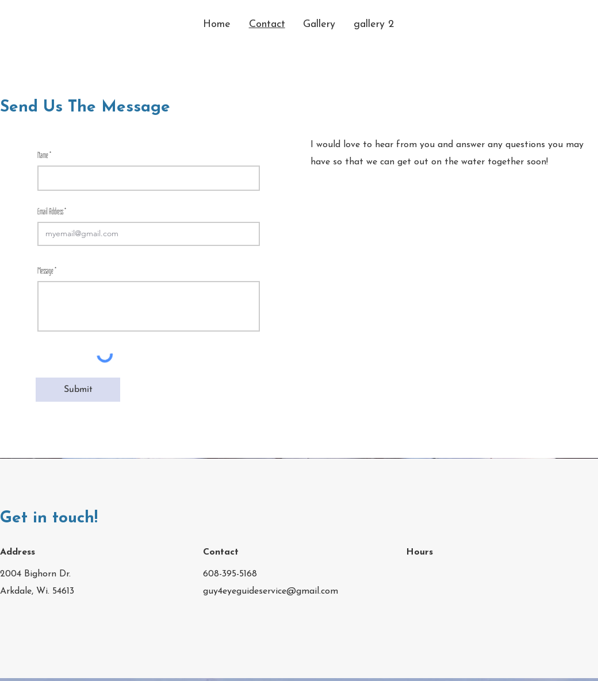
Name (42, 155)
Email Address (50, 211)
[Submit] (78, 390)
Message (45, 270)
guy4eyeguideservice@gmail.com (270, 591)
